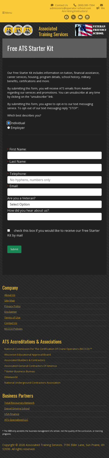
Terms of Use (12, 317)
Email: (12, 186)
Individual (18, 123)
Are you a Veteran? (21, 198)
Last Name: (16, 161)
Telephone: (16, 174)
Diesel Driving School (17, 408)
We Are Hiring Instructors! (83, 9)
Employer (18, 128)
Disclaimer (10, 311)
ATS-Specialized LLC (16, 419)
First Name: (16, 149)
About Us (9, 295)
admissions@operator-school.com (70, 8)
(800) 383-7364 (86, 5)
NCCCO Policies (13, 328)
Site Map (9, 300)
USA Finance (11, 414)
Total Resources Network (19, 403)
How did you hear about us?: (28, 210)
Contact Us (61, 5)
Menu (7, 12)
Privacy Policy (12, 306)
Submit (14, 249)
